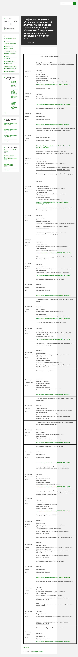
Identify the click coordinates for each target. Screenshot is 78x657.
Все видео (6, 140)
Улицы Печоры (8, 63)
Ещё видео (7, 170)
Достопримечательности (10, 66)
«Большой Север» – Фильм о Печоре (9, 165)
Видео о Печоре (8, 48)
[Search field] (68, 3)
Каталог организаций (10, 53)
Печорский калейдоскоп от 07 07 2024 (10, 130)
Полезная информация (10, 43)
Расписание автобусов (10, 68)
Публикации (31, 42)
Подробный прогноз (9, 29)
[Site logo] (39, 13)
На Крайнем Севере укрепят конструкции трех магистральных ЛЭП (14, 93)
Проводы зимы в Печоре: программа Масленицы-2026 (14, 105)
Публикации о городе (10, 38)
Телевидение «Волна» (10, 51)
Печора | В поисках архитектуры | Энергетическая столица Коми (10, 157)
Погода (6, 56)
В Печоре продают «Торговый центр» (14, 83)
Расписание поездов (9, 71)
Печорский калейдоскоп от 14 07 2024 (10, 124)
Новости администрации (37, 651)
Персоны (7, 58)
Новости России (8, 41)
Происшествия (8, 46)
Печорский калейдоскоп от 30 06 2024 (10, 136)
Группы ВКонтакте (9, 61)
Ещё (5, 113)
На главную (7, 36)
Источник (26, 647)
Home (24, 42)
